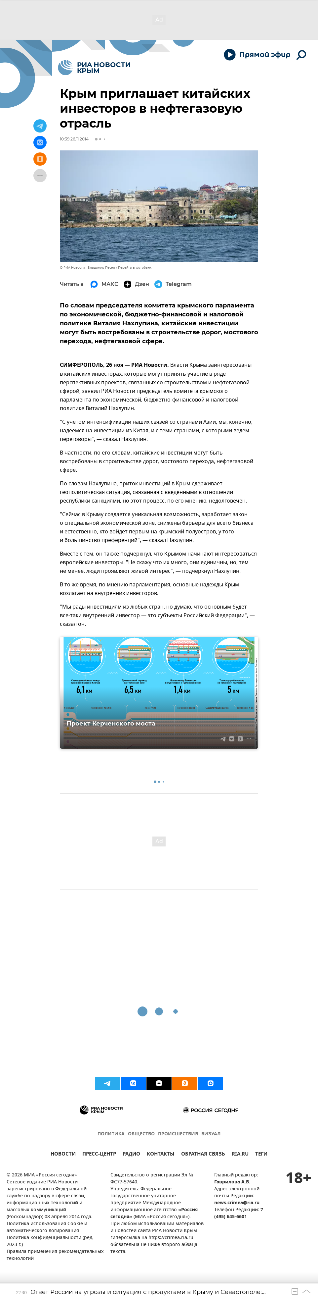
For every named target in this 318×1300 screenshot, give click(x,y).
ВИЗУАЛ (210, 1134)
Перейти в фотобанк (134, 267)
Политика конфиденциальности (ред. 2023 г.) (50, 1241)
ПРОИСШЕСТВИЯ (178, 1134)
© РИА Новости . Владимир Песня (87, 267)
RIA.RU (240, 1155)
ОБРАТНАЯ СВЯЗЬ (203, 1155)
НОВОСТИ (63, 1155)
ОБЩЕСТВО (141, 1134)
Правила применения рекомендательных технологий (55, 1255)
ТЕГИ (261, 1155)
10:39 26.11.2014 (74, 138)
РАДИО (131, 1155)
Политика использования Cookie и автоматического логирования (47, 1227)
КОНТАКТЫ (161, 1155)
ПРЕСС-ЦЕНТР (99, 1155)
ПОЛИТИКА (111, 1134)
